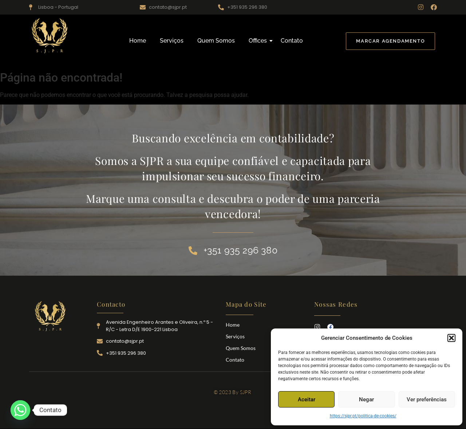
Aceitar (306, 399)
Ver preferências (427, 399)
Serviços (171, 40)
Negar (366, 399)
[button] (451, 338)
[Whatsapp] (20, 410)
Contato (292, 40)
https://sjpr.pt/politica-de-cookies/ (363, 415)
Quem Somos (216, 40)
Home (137, 40)
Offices (259, 40)
